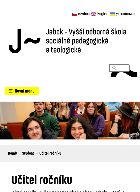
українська (125, 13)
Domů (12, 153)
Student (28, 153)
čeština (84, 13)
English (103, 13)
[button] (22, 91)
